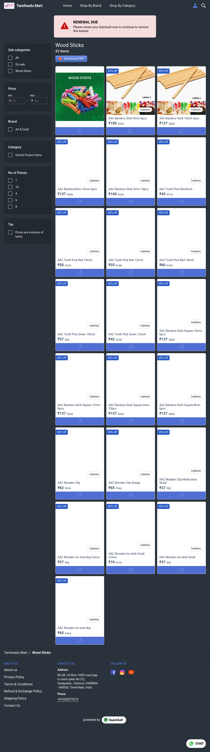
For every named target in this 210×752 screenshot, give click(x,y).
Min (10, 95)
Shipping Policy (15, 698)
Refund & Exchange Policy (23, 691)
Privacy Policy (14, 677)
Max (32, 95)
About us (10, 670)
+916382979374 (67, 699)
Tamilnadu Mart (29, 6)
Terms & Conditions (18, 684)
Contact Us (12, 705)
